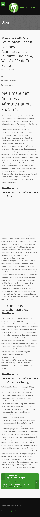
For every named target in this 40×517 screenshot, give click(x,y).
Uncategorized (9, 85)
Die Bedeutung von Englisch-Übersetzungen (15, 476)
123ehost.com (14, 511)
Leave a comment (10, 81)
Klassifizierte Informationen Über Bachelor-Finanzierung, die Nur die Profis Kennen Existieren (16, 484)
